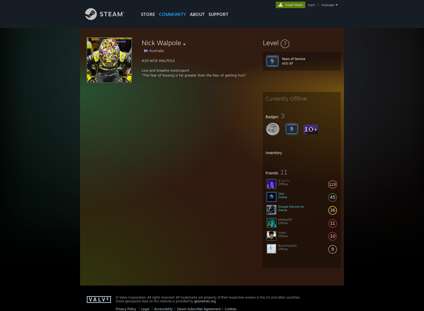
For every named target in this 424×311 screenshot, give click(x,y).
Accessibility (163, 309)
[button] (302, 42)
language (328, 5)
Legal (145, 309)
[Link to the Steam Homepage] (108, 18)
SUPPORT (218, 14)
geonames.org (205, 301)
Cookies (231, 309)
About (197, 14)
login (311, 5)
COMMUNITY (172, 14)
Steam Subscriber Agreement (199, 309)
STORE (148, 14)
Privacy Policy (126, 309)
